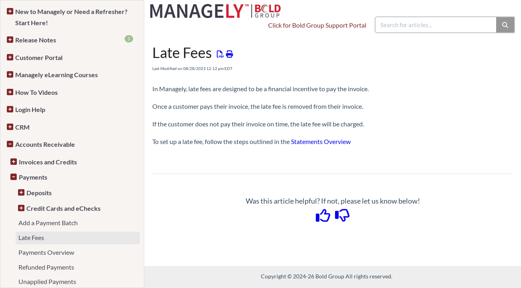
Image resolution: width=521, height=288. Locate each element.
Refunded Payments (46, 267)
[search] (436, 24)
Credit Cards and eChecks (63, 208)
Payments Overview (46, 252)
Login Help (30, 109)
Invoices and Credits (48, 162)
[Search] (505, 24)
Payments (33, 177)
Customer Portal (39, 57)
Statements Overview (321, 141)
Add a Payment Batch (48, 222)
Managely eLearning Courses (56, 74)
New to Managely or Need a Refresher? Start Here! (71, 17)
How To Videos (36, 92)
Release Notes (74, 39)
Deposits (39, 192)
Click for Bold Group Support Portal (317, 25)
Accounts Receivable (45, 144)
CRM (22, 127)
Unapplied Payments (47, 281)
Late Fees (31, 237)
